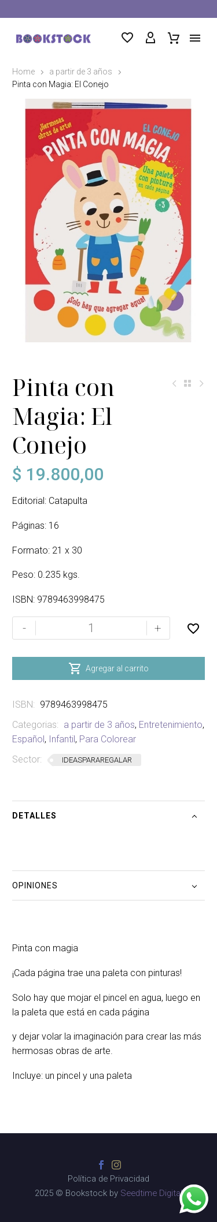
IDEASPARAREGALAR (97, 760)
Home (23, 71)
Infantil (62, 739)
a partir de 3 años (80, 71)
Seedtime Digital (151, 1193)
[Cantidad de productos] (91, 628)
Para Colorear (107, 739)
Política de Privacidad (108, 1179)
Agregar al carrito (108, 668)
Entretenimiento (171, 724)
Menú (195, 38)
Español (28, 739)
